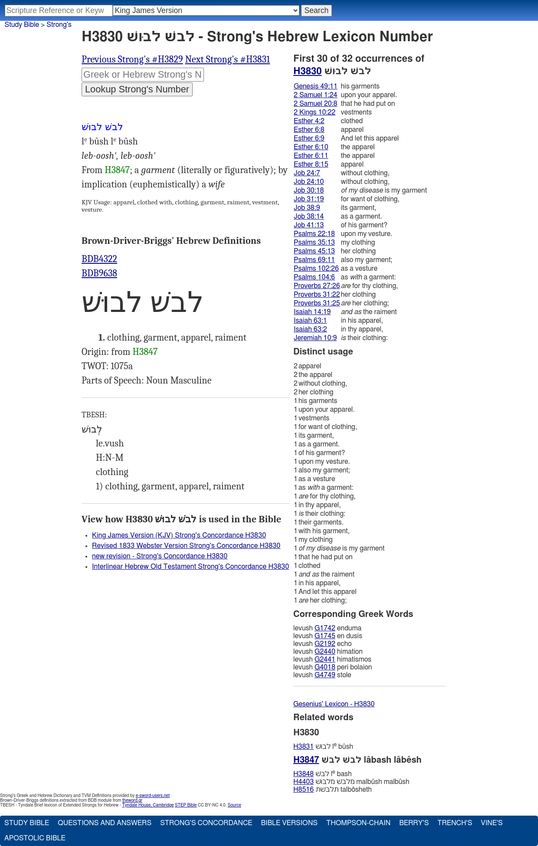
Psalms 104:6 (314, 277)
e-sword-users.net (153, 796)
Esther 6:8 (309, 129)
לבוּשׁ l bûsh (323, 746)
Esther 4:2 (309, 121)
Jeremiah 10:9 (315, 337)
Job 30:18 (309, 190)
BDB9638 (99, 273)
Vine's (491, 823)
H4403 (303, 781)
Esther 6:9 (309, 138)
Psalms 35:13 (314, 242)
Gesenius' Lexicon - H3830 (333, 704)
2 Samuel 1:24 (315, 95)
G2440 (325, 651)
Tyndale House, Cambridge (148, 805)
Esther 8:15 (311, 164)
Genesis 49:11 (316, 86)
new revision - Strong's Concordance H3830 (159, 556)
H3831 (303, 746)
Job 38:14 (309, 216)
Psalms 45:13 (314, 251)
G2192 (325, 643)
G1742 (325, 628)
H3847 (117, 170)
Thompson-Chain (358, 823)
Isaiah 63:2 (310, 329)
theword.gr (132, 800)
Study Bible (22, 24)
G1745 (325, 636)
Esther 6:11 (311, 155)
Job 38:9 (307, 207)
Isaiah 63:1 (310, 320)
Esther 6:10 (311, 147)
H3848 (303, 774)
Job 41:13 (309, 225)
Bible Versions (289, 823)
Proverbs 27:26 (317, 285)
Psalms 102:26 (316, 268)
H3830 (307, 71)
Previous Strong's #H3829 (132, 59)
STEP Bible (186, 805)
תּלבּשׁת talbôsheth (332, 789)
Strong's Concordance (206, 823)
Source (234, 805)
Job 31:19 (309, 199)
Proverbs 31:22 (317, 294)
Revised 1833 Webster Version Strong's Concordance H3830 (186, 545)
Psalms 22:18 (314, 233)
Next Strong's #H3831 (227, 59)
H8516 (303, 789)
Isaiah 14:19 (312, 311)
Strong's (59, 24)
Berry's (414, 823)
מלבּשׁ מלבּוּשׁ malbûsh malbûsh (351, 781)
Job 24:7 (307, 173)
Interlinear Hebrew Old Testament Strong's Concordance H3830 (190, 566)
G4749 (325, 675)
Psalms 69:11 (314, 259)
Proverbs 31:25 (317, 303)
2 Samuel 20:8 (315, 103)
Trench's (454, 823)
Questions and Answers (104, 823)
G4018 (325, 667)
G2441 (325, 659)
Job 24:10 (309, 181)
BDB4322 (99, 259)
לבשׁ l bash (322, 773)
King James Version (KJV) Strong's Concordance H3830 (179, 535)
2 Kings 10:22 (314, 112)
